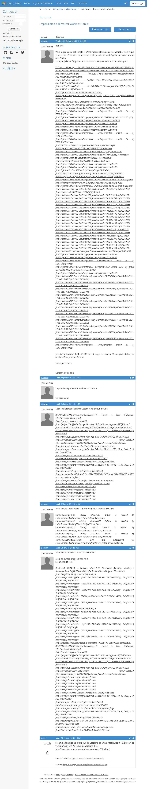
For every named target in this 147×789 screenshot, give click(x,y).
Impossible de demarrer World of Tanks (91, 774)
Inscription (7, 33)
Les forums (82, 3)
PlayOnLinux (71, 9)
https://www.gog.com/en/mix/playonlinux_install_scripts (85, 765)
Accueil (27, 3)
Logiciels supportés (41, 3)
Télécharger (138, 3)
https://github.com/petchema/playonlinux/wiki (85, 758)
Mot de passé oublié (12, 36)
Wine (66, 3)
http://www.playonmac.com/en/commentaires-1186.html (82, 749)
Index (58, 774)
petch (43, 738)
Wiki (72, 3)
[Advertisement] (14, 111)
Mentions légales (10, 63)
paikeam (44, 41)
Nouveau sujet (100, 29)
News (58, 3)
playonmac (11, 3)
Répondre (125, 29)
